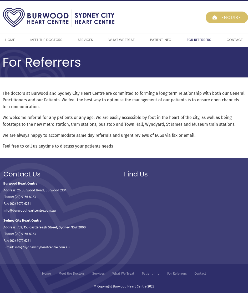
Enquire (231, 17)
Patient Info (160, 40)
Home (10, 40)
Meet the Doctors (46, 40)
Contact (235, 40)
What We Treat (121, 40)
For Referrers (199, 40)
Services (85, 40)
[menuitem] (46, 274)
